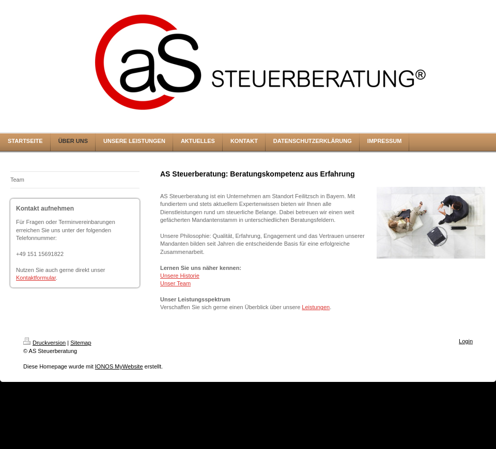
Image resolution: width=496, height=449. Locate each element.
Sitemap (80, 343)
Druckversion (44, 343)
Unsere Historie (179, 275)
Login (466, 341)
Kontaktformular (36, 278)
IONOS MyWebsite (119, 366)
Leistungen (316, 307)
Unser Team (175, 283)
